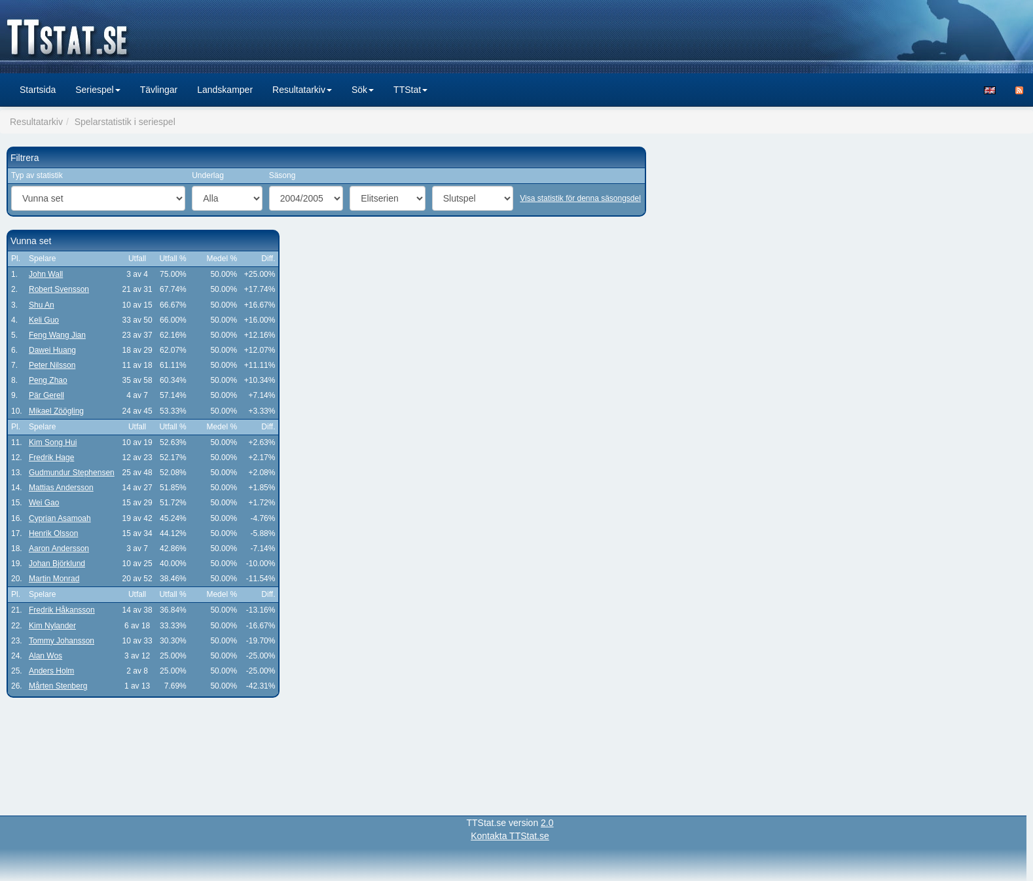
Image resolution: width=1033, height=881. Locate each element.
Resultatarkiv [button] (302, 89)
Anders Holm (51, 670)
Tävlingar (159, 89)
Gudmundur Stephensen (72, 472)
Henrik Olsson (53, 533)
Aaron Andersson (59, 548)
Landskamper (225, 89)
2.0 (547, 823)
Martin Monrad (54, 578)
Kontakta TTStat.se (510, 836)
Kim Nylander (52, 625)
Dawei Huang (52, 350)
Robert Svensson (59, 289)
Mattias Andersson (61, 487)
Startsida (38, 89)
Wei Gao (44, 502)
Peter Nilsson (52, 365)
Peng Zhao (48, 380)
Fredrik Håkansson (62, 610)
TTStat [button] (410, 89)
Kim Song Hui (53, 442)
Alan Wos (45, 655)
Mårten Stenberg (58, 686)
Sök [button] (363, 89)
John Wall (46, 274)
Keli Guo (44, 320)
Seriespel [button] (97, 89)
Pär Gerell (46, 395)
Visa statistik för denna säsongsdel (580, 198)
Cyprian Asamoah (60, 518)
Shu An (41, 305)
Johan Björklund (57, 563)
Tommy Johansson (61, 640)
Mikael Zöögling (56, 411)
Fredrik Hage (51, 457)
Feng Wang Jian (57, 335)
